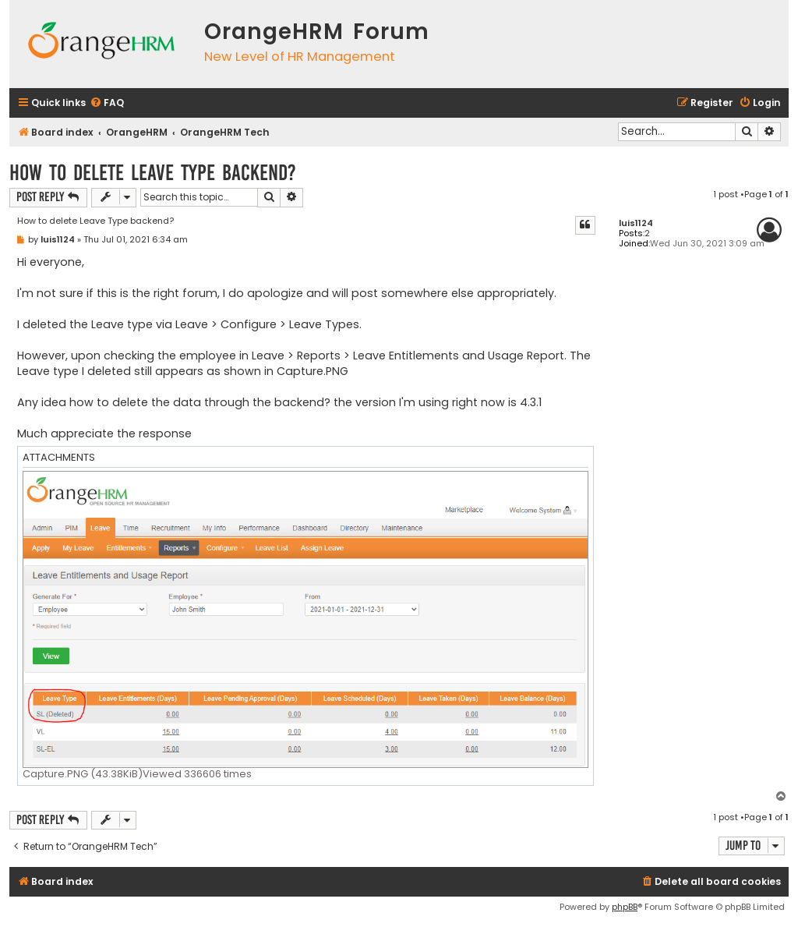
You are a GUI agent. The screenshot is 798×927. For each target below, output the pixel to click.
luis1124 (636, 223)
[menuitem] (107, 103)
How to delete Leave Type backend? (152, 173)
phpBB (624, 906)
